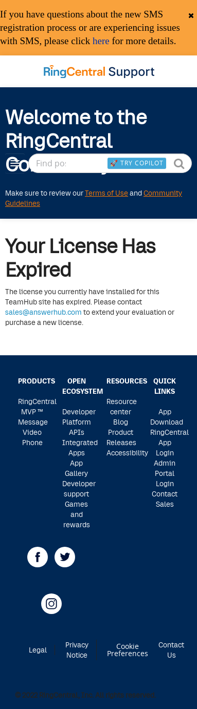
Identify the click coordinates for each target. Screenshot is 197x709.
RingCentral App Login (169, 442)
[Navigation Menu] (15, 163)
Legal (38, 649)
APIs (76, 432)
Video (32, 432)
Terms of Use (106, 192)
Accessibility (127, 452)
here (101, 40)
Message (33, 421)
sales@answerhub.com (43, 312)
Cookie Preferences (127, 650)
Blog (120, 421)
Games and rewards (76, 514)
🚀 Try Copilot (137, 163)
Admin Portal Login (164, 473)
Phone (32, 442)
